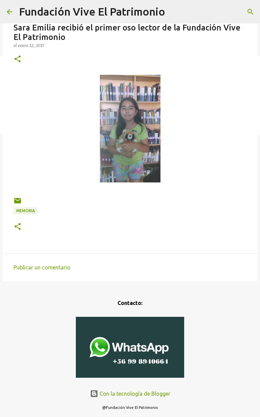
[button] (18, 59)
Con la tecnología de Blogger (130, 394)
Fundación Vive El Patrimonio (92, 11)
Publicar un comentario (42, 267)
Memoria (25, 210)
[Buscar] (250, 12)
